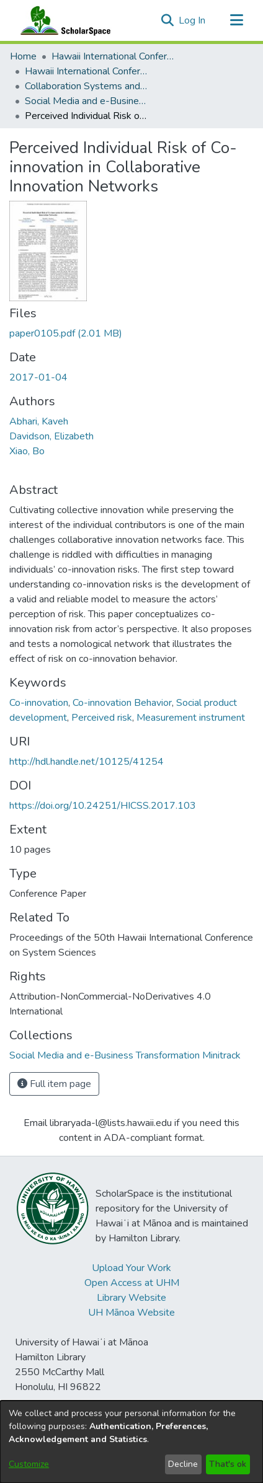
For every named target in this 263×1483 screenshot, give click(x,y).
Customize (29, 1464)
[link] (65, 333)
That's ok (227, 1464)
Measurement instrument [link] (190, 717)
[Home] (62, 20)
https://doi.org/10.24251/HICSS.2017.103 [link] (102, 805)
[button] (167, 20)
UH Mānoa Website (131, 1312)
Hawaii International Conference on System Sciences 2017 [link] (87, 71)
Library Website (131, 1298)
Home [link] (23, 56)
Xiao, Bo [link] (27, 451)
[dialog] (131, 1442)
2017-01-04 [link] (38, 377)
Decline (183, 1464)
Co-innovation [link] (38, 703)
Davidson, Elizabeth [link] (51, 436)
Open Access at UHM (131, 1283)
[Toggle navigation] (236, 20)
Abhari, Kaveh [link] (38, 421)
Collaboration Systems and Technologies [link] (87, 86)
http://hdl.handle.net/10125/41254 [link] (86, 761)
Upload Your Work (131, 1268)
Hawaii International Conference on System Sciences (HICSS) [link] (113, 56)
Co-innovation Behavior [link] (122, 703)
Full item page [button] (54, 1084)
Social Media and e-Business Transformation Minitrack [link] (87, 101)
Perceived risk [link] (101, 717)
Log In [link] (193, 20)
